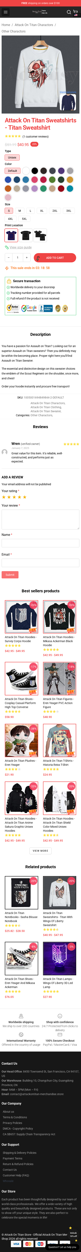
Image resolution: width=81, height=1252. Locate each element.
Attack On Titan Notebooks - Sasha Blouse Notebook (21, 917)
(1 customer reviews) (36, 136)
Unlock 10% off (73, 1234)
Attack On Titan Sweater (46, 411)
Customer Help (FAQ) (16, 1175)
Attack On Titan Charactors (34, 25)
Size (7, 204)
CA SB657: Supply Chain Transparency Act (29, 1134)
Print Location (14, 225)
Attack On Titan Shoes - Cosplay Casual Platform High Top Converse (20, 703)
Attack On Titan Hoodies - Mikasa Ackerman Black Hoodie (59, 641)
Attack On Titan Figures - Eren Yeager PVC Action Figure (58, 703)
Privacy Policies (12, 1123)
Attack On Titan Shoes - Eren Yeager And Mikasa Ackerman (20, 983)
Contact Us (10, 1169)
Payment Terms (12, 1158)
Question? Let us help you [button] (62, 1247)
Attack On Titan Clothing (46, 407)
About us (8, 1111)
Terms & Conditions (15, 1117)
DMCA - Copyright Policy (18, 1128)
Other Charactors (14, 31)
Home (6, 25)
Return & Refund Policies (18, 1164)
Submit (10, 574)
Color (8, 164)
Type (8, 151)
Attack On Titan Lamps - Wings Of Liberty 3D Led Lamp (58, 983)
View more (40, 850)
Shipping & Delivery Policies (19, 1152)
